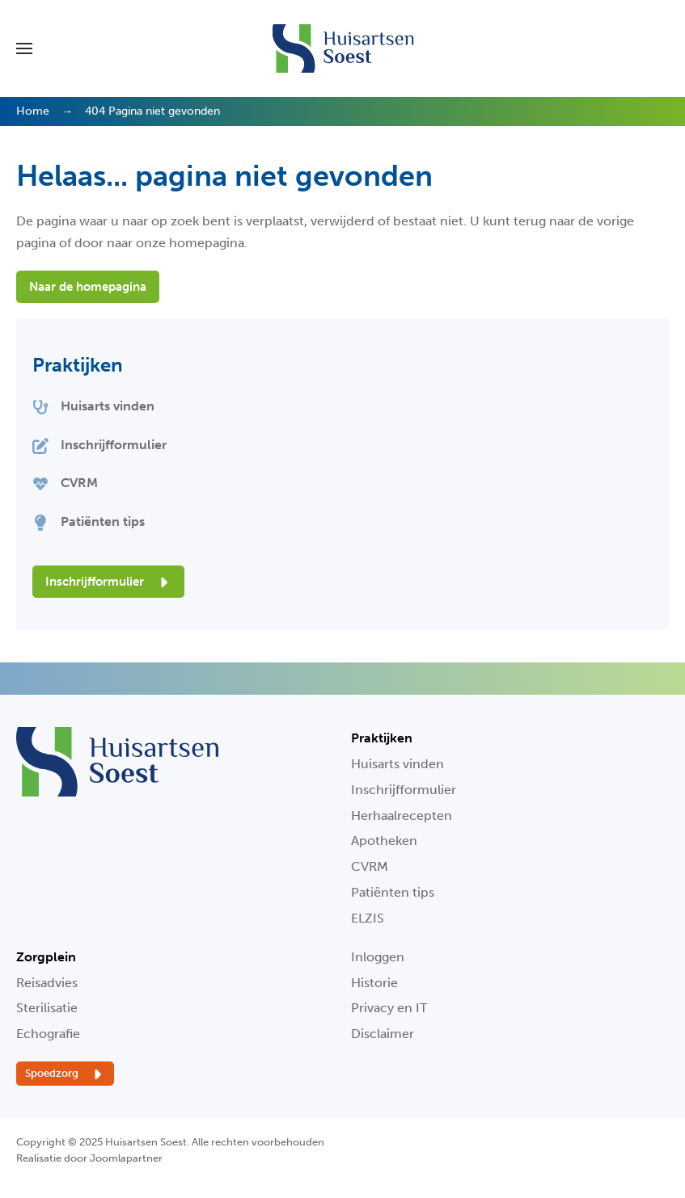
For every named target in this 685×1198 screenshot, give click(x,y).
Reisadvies (47, 982)
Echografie (48, 1033)
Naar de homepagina (87, 287)
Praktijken (77, 364)
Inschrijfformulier (108, 582)
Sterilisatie (47, 1007)
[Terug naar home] (342, 48)
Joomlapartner (126, 1158)
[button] (24, 48)
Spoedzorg (65, 1074)
